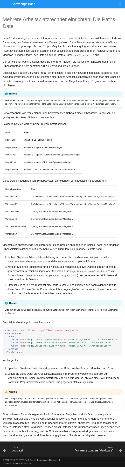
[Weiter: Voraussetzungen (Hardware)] (97, 449)
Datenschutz (55, 460)
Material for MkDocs (22, 463)
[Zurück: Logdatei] (14, 449)
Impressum (42, 460)
